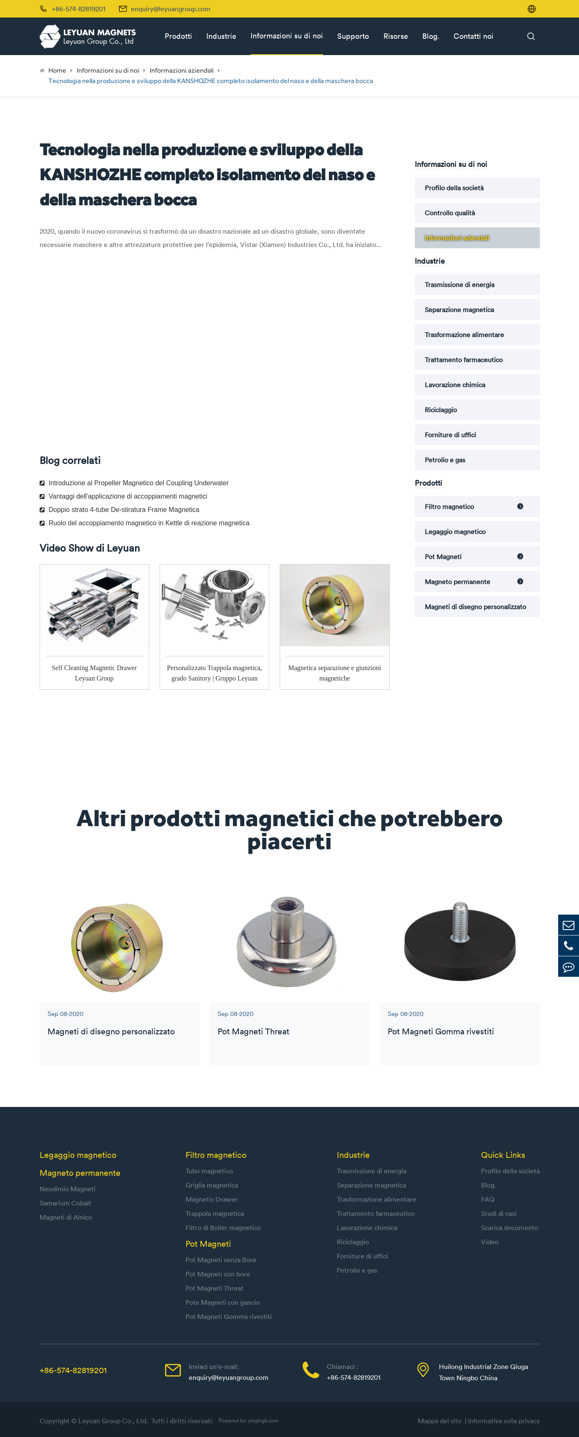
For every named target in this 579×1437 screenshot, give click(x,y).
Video (490, 1242)
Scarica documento (509, 1227)
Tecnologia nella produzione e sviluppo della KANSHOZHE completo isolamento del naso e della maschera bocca (210, 81)
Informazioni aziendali (182, 70)
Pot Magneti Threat (253, 1031)
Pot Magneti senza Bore (220, 1259)
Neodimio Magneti (67, 1189)
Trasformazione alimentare (464, 334)
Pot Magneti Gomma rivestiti (441, 1031)
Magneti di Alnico (66, 1217)
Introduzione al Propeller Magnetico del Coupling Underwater (134, 483)
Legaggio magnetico (455, 531)
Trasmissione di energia (459, 284)
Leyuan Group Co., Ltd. (114, 1421)
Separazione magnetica (459, 309)
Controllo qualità (450, 213)
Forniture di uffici (450, 435)
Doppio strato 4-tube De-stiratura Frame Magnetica (120, 509)
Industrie (221, 36)
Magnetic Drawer (211, 1199)
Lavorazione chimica (455, 385)
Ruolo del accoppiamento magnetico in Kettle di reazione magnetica (145, 523)
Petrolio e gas (445, 460)
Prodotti (178, 36)
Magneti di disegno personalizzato (475, 607)
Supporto (353, 36)
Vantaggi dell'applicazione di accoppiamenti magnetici (124, 496)
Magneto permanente (457, 581)
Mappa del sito (441, 1421)
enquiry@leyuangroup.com (171, 9)
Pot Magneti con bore (217, 1274)
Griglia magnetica (211, 1185)
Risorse (395, 36)
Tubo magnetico (209, 1171)
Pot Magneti (443, 556)
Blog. (430, 36)
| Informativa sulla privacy (502, 1421)
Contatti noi (474, 36)
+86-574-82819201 (73, 1370)
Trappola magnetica (214, 1213)
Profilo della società (454, 188)
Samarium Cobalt (65, 1203)
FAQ (487, 1199)
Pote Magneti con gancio (222, 1302)
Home (57, 70)
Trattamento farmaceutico (464, 359)
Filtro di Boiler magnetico (223, 1227)
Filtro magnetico (449, 506)
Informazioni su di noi (287, 35)
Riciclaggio (441, 410)
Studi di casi (498, 1213)
